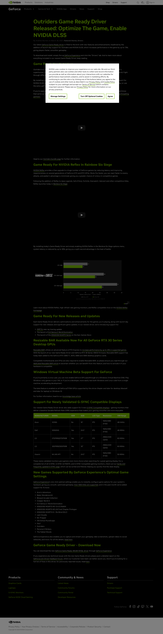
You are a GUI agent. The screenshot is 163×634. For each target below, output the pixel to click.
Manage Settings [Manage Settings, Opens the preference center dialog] (58, 96)
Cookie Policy (109, 82)
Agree (110, 96)
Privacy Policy (94, 82)
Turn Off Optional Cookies (91, 96)
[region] (82, 83)
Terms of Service (88, 84)
